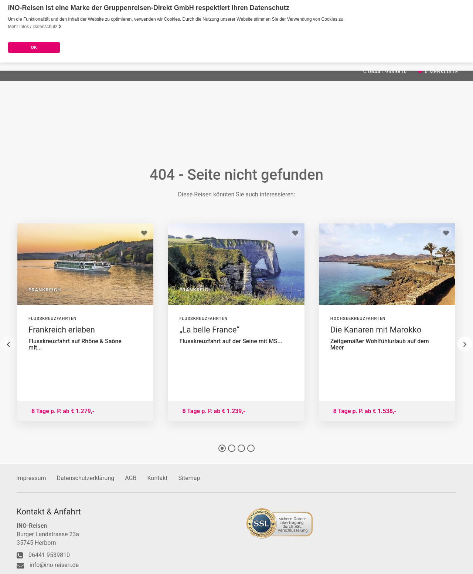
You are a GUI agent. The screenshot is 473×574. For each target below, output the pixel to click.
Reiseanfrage (260, 140)
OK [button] (34, 47)
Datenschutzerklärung (86, 477)
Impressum (31, 477)
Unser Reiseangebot (72, 140)
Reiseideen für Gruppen (149, 140)
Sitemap (189, 477)
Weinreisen (213, 140)
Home (23, 140)
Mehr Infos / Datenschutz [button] (35, 26)
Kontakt (302, 140)
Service (335, 140)
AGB (130, 477)
